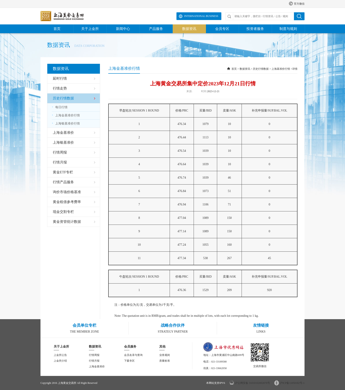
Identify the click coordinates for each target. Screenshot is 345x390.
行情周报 (94, 355)
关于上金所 (90, 29)
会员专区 (222, 29)
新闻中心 (123, 29)
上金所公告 (60, 355)
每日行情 (60, 107)
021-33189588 (219, 361)
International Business (201, 16)
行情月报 (94, 360)
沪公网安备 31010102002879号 (252, 383)
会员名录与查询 (133, 355)
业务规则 (164, 355)
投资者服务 (255, 29)
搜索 (299, 16)
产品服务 (156, 29)
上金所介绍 (60, 360)
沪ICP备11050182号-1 (292, 383)
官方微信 (297, 4)
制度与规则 (288, 29)
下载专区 (129, 360)
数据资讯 (189, 29)
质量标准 (164, 360)
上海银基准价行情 (66, 123)
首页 (57, 29)
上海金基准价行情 (66, 115)
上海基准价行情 (281, 68)
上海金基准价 (97, 366)
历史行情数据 (261, 68)
